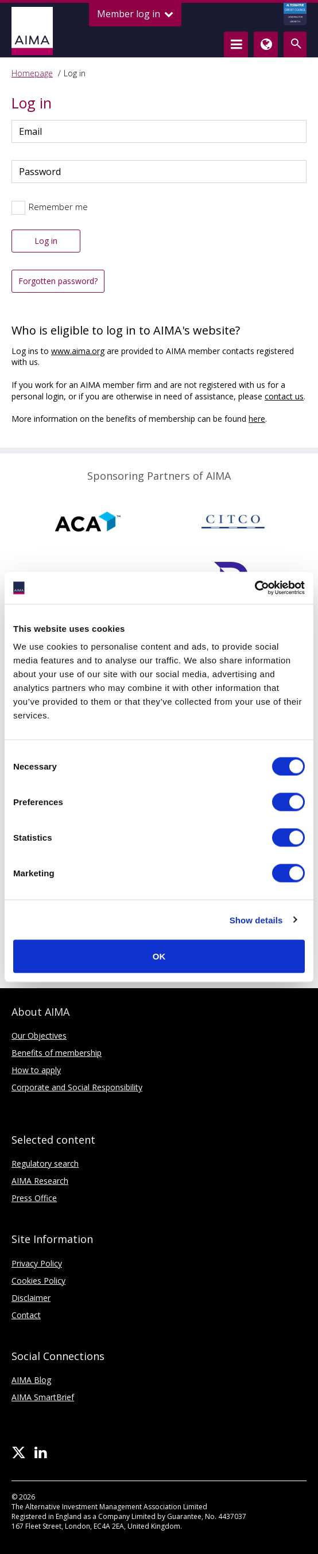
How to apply (36, 1070)
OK (159, 956)
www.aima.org (77, 350)
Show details (256, 919)
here (257, 418)
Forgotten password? (58, 280)
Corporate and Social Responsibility (76, 1087)
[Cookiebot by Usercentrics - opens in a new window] (254, 588)
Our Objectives (39, 1035)
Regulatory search (45, 1163)
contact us (284, 396)
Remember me (58, 206)
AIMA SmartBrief (42, 1397)
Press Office (34, 1197)
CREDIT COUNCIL (295, 14)
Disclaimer (31, 1297)
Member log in (135, 14)
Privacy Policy (36, 1263)
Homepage (32, 73)
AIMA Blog (31, 1379)
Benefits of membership (56, 1052)
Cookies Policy (38, 1280)
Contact (26, 1315)
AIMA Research (39, 1180)
